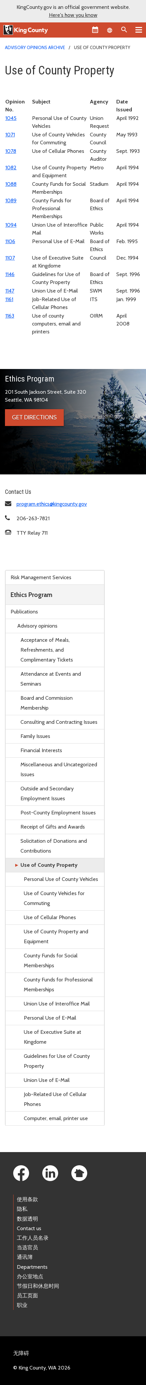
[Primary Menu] (138, 29)
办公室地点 (30, 1276)
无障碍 (21, 1353)
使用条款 (27, 1199)
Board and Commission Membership (46, 703)
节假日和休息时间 (38, 1286)
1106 (10, 241)
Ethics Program (31, 595)
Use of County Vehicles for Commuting (54, 898)
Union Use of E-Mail (47, 1080)
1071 (10, 134)
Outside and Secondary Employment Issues (47, 793)
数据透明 (27, 1219)
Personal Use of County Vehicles (61, 879)
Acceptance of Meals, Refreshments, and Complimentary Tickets (46, 650)
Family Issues (35, 736)
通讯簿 (25, 1257)
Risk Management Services (41, 577)
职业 (22, 1305)
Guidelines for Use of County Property (57, 1061)
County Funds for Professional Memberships (58, 984)
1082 (11, 167)
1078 (10, 151)
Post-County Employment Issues (58, 812)
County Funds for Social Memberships (51, 960)
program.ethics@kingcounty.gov (52, 504)
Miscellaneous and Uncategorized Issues (58, 769)
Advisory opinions (37, 626)
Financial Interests (41, 750)
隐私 (22, 1209)
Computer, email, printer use (56, 1118)
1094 (11, 225)
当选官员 (27, 1247)
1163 (9, 316)
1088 (11, 184)
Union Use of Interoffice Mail (57, 1004)
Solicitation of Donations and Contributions (53, 846)
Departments (32, 1267)
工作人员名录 (33, 1238)
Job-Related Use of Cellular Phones (55, 1099)
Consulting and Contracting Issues (58, 722)
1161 (9, 299)
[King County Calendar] (95, 29)
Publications (24, 611)
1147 (9, 291)
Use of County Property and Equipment (56, 936)
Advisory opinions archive (35, 47)
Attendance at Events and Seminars (50, 679)
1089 (11, 200)
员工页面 (27, 1295)
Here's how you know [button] (73, 15)
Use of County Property (49, 865)
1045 (11, 118)
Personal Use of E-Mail (50, 1018)
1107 (10, 258)
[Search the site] (124, 29)
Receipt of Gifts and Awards (52, 827)
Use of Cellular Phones (50, 917)
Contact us (29, 1228)
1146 (10, 274)
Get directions (34, 417)
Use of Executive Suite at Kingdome (52, 1037)
